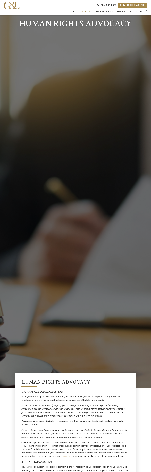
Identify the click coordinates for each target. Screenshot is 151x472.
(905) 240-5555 (106, 5)
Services (83, 11)
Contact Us (135, 11)
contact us (66, 456)
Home (72, 11)
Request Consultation (132, 5)
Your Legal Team (102, 11)
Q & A (120, 11)
